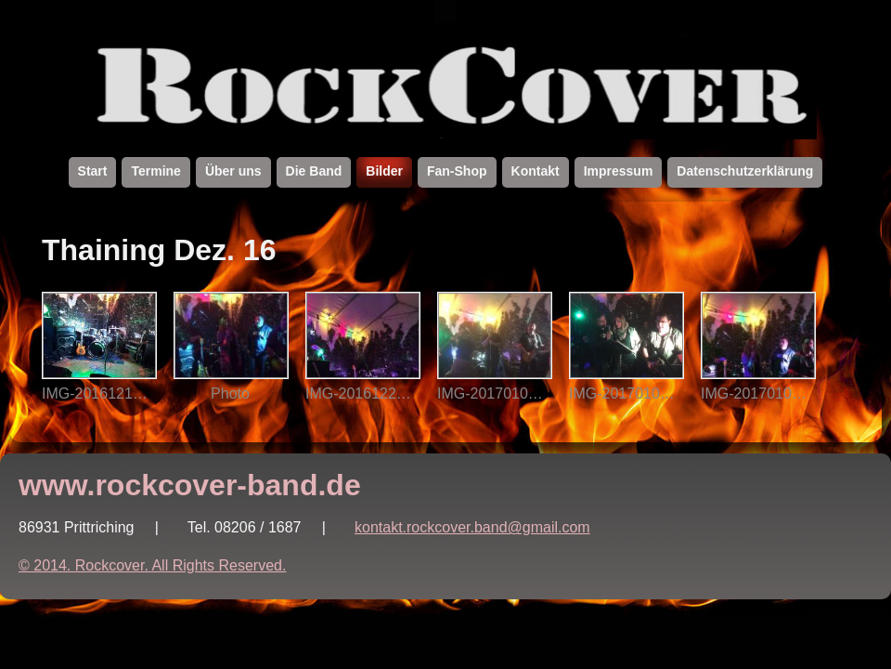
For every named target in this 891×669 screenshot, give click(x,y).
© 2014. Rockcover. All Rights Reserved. (152, 565)
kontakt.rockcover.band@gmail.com (472, 527)
